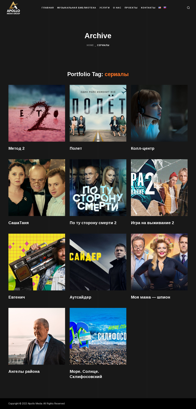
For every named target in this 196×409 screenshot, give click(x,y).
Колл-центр (142, 148)
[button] (188, 7)
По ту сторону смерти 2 (93, 222)
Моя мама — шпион (150, 297)
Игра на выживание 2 (152, 222)
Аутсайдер (80, 297)
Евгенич (16, 297)
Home (90, 45)
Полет (76, 148)
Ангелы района (24, 371)
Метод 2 (16, 148)
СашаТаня (18, 222)
